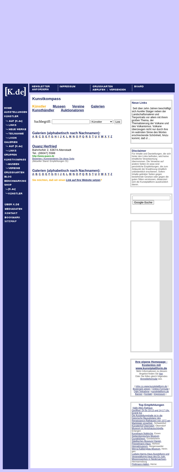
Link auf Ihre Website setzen (83, 180)
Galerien (98, 106)
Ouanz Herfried (44, 146)
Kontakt (148, 394)
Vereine (78, 106)
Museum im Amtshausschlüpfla (147, 428)
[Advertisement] (40, 42)
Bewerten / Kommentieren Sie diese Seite (53, 158)
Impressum (159, 394)
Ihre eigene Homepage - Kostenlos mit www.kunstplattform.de (151, 365)
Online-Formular (160, 389)
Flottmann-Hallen (140, 464)
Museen (59, 106)
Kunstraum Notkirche (142, 433)
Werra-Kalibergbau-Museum (146, 448)
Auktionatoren (72, 110)
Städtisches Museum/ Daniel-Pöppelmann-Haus (146, 442)
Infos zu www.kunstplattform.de (151, 386)
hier (161, 373)
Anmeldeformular (148, 378)
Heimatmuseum (140, 446)
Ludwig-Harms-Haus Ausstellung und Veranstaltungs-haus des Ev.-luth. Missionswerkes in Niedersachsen (150, 456)
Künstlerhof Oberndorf (143, 425)
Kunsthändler (43, 110)
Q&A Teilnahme (142, 391)
